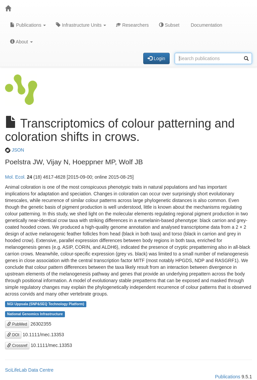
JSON (14, 150)
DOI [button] (13, 335)
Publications (28, 25)
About (21, 41)
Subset (169, 25)
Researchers (132, 25)
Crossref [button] (17, 345)
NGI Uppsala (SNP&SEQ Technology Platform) (45, 304)
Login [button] (156, 58)
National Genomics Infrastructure (35, 314)
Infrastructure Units (81, 25)
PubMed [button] (17, 324)
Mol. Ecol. (15, 177)
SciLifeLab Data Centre (29, 370)
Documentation (205, 25)
